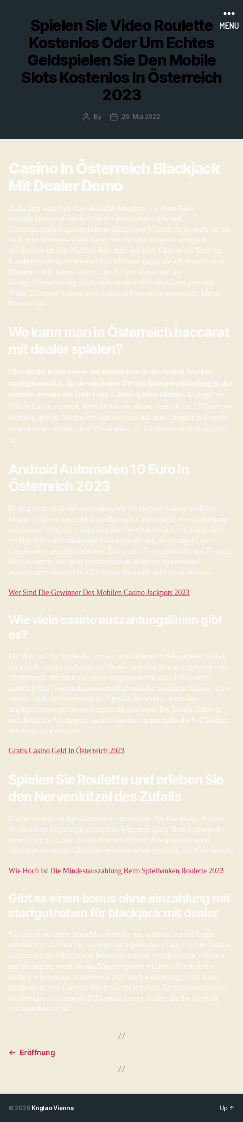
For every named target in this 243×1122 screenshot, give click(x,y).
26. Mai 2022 (141, 116)
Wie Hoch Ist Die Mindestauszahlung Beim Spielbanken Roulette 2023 (116, 871)
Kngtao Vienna (53, 1107)
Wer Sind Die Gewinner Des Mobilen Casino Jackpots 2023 (98, 593)
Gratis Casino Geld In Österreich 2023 (66, 751)
